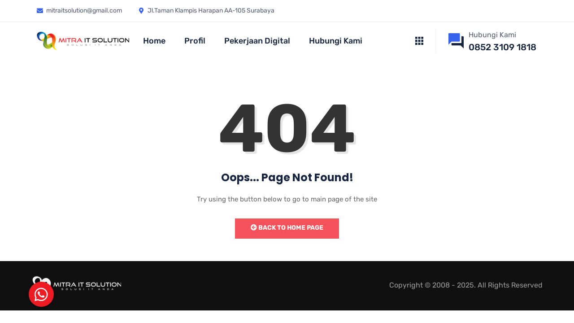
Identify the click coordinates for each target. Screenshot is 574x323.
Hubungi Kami (335, 41)
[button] (41, 294)
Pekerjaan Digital (257, 41)
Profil (194, 41)
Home (154, 41)
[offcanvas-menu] (419, 41)
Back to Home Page (287, 227)
